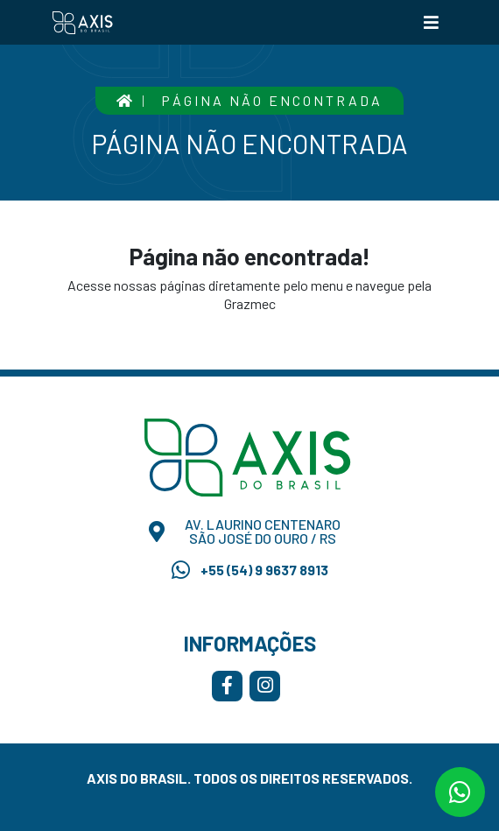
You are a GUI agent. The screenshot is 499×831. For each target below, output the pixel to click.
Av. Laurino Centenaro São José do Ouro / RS (245, 532)
